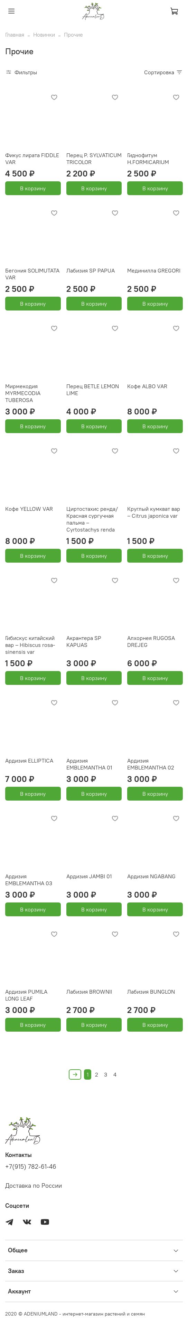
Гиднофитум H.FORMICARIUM (148, 158)
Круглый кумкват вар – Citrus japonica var (153, 512)
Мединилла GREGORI (153, 270)
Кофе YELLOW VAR (29, 508)
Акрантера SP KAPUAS (83, 641)
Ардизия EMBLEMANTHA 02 (150, 764)
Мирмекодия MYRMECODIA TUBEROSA (22, 393)
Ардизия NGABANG (151, 876)
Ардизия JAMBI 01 (89, 876)
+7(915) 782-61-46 (30, 1166)
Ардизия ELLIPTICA (29, 760)
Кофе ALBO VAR (147, 386)
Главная (14, 34)
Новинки (44, 34)
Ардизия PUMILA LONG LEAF (26, 995)
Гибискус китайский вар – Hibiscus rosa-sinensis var (30, 644)
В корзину (33, 188)
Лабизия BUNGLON (151, 991)
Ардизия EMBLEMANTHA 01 (89, 764)
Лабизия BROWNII (89, 991)
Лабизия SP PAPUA (90, 270)
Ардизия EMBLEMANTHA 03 (28, 880)
